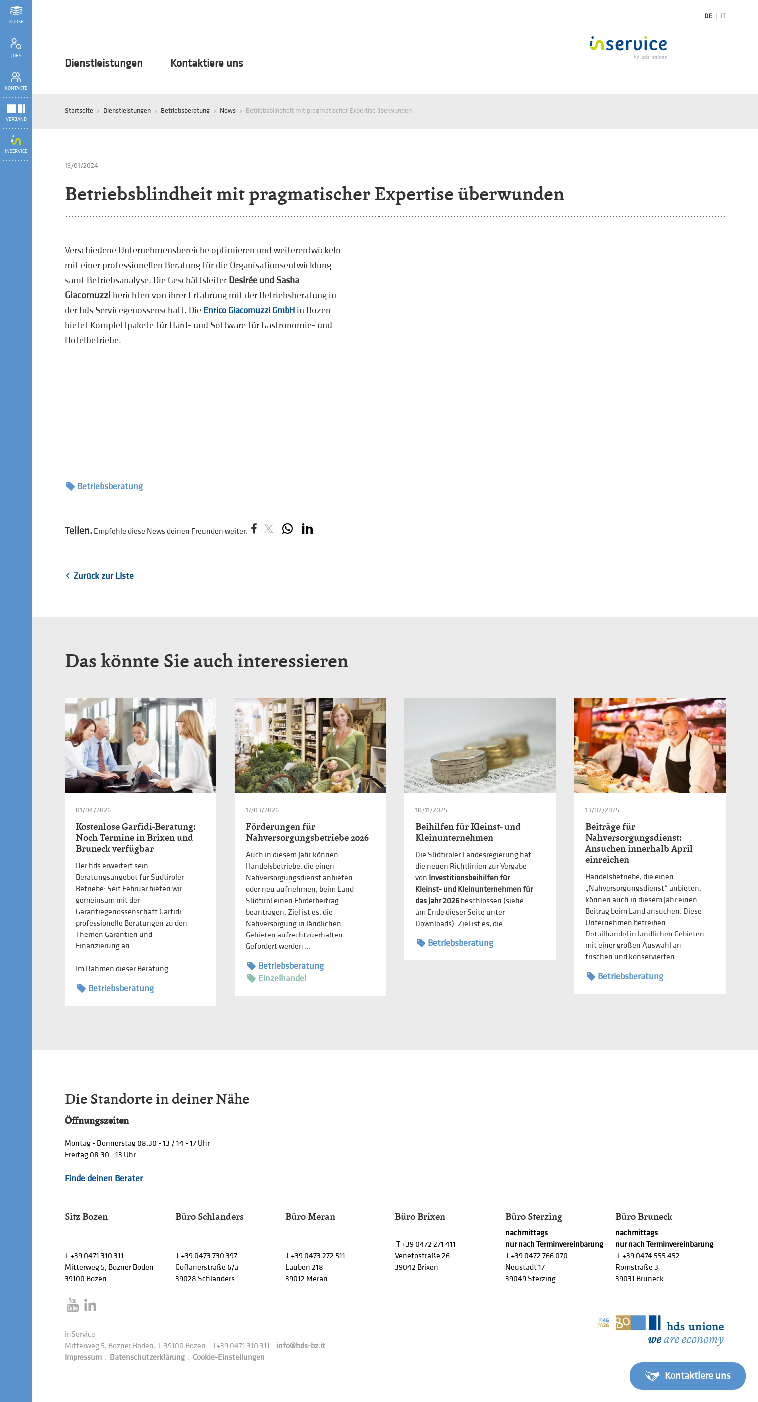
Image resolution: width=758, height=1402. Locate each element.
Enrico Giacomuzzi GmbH (249, 310)
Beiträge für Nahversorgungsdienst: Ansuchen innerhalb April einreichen (639, 843)
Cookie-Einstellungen (229, 1357)
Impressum (83, 1357)
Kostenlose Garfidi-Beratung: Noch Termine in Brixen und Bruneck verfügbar (135, 837)
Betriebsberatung (185, 110)
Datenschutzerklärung (147, 1357)
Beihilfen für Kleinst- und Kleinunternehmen (468, 832)
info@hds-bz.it (300, 1346)
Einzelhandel (276, 978)
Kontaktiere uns (206, 63)
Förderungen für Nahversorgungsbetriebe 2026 (307, 832)
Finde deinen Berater (104, 1178)
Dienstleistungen (104, 63)
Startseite (79, 110)
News (228, 110)
